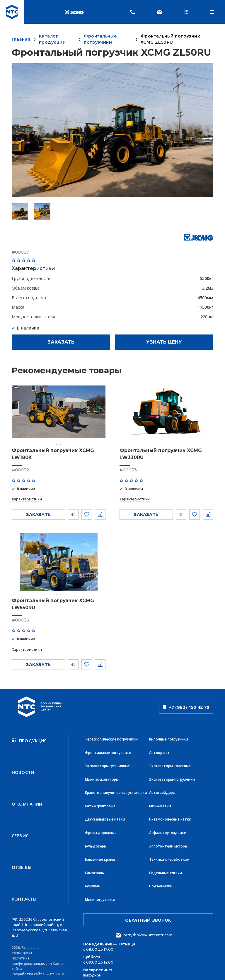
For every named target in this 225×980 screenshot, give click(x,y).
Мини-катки (160, 803)
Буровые (92, 880)
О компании (27, 801)
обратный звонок (148, 914)
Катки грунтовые (100, 803)
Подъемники (161, 880)
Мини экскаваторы (102, 777)
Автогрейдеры (162, 790)
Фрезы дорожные (101, 829)
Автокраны (159, 751)
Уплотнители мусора (168, 842)
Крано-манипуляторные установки (116, 790)
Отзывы (21, 862)
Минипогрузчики (100, 893)
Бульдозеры (96, 842)
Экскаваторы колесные (170, 764)
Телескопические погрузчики (111, 738)
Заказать (60, 342)
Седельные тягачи (165, 867)
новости (23, 771)
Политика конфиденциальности (32, 955)
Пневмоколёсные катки (170, 816)
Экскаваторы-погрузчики (172, 777)
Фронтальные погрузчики (108, 751)
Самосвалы (95, 867)
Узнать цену (164, 342)
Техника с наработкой (169, 854)
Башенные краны (100, 854)
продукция (29, 740)
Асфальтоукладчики (167, 829)
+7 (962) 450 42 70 (186, 707)
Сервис (20, 832)
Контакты (24, 893)
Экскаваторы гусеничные (107, 764)
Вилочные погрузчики (168, 738)
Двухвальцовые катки (105, 816)
